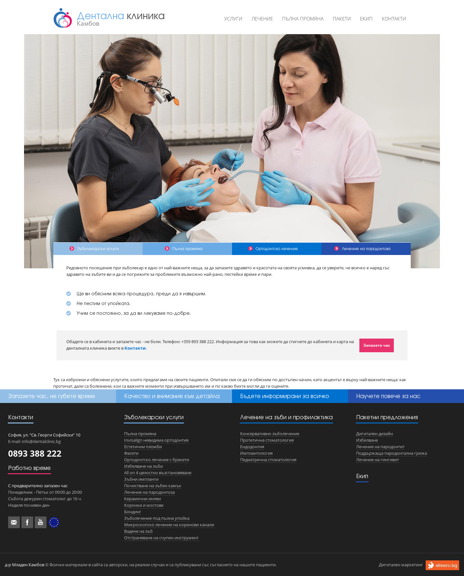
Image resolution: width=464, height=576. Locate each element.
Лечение (262, 18)
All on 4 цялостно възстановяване (157, 473)
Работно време (29, 467)
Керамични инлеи (142, 499)
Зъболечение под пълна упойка (156, 518)
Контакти (394, 18)
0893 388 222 (34, 453)
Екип (366, 18)
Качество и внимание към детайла (172, 396)
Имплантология (256, 453)
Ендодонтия (252, 446)
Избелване (367, 440)
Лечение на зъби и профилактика (286, 417)
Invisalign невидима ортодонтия (156, 440)
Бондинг (132, 512)
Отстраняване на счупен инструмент (161, 538)
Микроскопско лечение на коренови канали (169, 525)
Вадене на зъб (138, 531)
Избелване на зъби (143, 466)
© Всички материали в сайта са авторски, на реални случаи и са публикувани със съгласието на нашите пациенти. (141, 565)
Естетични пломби (143, 446)
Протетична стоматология (267, 440)
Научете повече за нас (388, 396)
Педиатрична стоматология (268, 459)
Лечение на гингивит (377, 459)
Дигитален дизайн (374, 433)
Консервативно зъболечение (269, 433)
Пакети (342, 18)
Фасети (131, 453)
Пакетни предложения (387, 417)
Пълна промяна (303, 18)
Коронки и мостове (143, 505)
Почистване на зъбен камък (152, 486)
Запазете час (376, 345)
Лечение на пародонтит (380, 446)
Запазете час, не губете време (51, 396)
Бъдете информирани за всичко (284, 396)
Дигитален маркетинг (419, 564)
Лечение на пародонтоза (149, 492)
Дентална (121, 18)
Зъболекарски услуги (154, 417)
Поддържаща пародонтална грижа (391, 453)
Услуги (233, 18)
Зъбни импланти (141, 479)
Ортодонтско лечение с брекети (156, 459)
